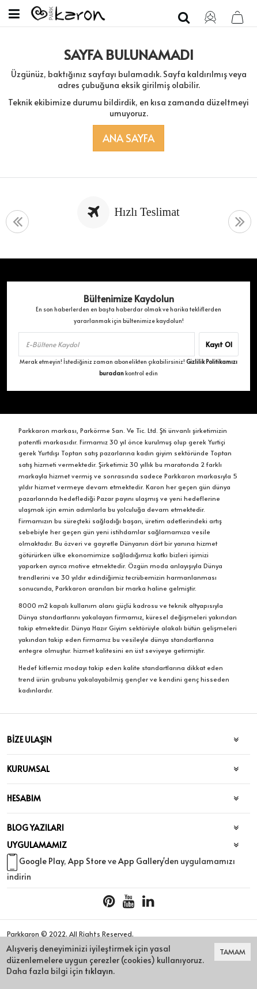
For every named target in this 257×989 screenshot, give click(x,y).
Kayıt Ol (219, 344)
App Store (87, 860)
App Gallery (140, 860)
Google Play (41, 860)
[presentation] (17, 222)
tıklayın (99, 970)
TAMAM (232, 951)
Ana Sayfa (128, 138)
